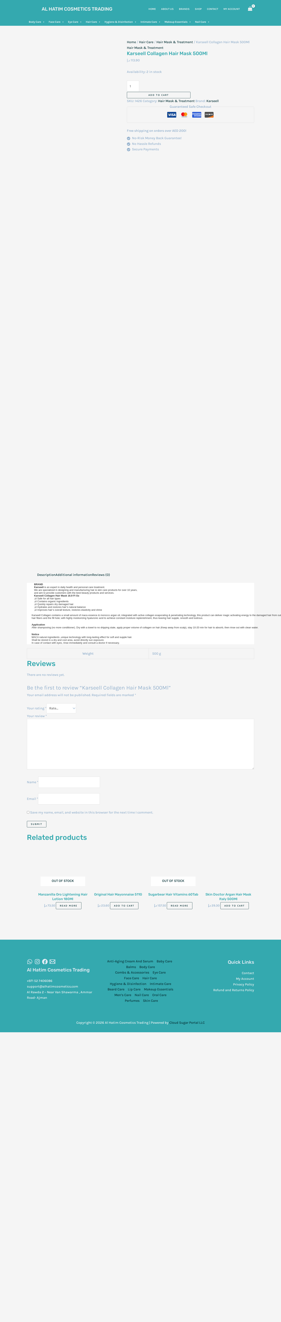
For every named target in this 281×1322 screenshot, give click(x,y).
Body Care (37, 22)
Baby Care (164, 961)
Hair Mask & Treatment (174, 42)
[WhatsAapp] (30, 961)
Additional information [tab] (73, 575)
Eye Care (75, 22)
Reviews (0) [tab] (101, 575)
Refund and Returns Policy (233, 990)
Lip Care (134, 989)
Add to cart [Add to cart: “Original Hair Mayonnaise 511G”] (124, 905)
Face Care (56, 22)
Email (32, 798)
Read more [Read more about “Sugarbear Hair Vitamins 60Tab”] (179, 905)
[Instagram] (37, 961)
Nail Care (202, 22)
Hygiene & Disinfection (121, 22)
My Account (245, 979)
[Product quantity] (133, 86)
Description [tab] (46, 575)
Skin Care (150, 1001)
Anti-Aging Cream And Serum (130, 961)
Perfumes (132, 1001)
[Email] (52, 961)
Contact (248, 973)
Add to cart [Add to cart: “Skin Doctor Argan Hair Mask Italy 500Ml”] (234, 905)
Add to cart (158, 95)
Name (32, 782)
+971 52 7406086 (40, 981)
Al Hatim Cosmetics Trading (77, 9)
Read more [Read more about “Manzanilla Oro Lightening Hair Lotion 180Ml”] (68, 905)
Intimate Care (150, 22)
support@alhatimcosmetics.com (53, 986)
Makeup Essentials (178, 22)
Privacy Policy (243, 984)
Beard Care (116, 989)
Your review (37, 716)
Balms (131, 967)
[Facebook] (45, 961)
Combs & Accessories (132, 973)
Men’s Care (122, 995)
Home (131, 42)
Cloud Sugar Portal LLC (187, 1023)
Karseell (212, 101)
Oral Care (159, 995)
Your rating (36, 708)
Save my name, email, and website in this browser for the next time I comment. (91, 812)
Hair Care (93, 22)
